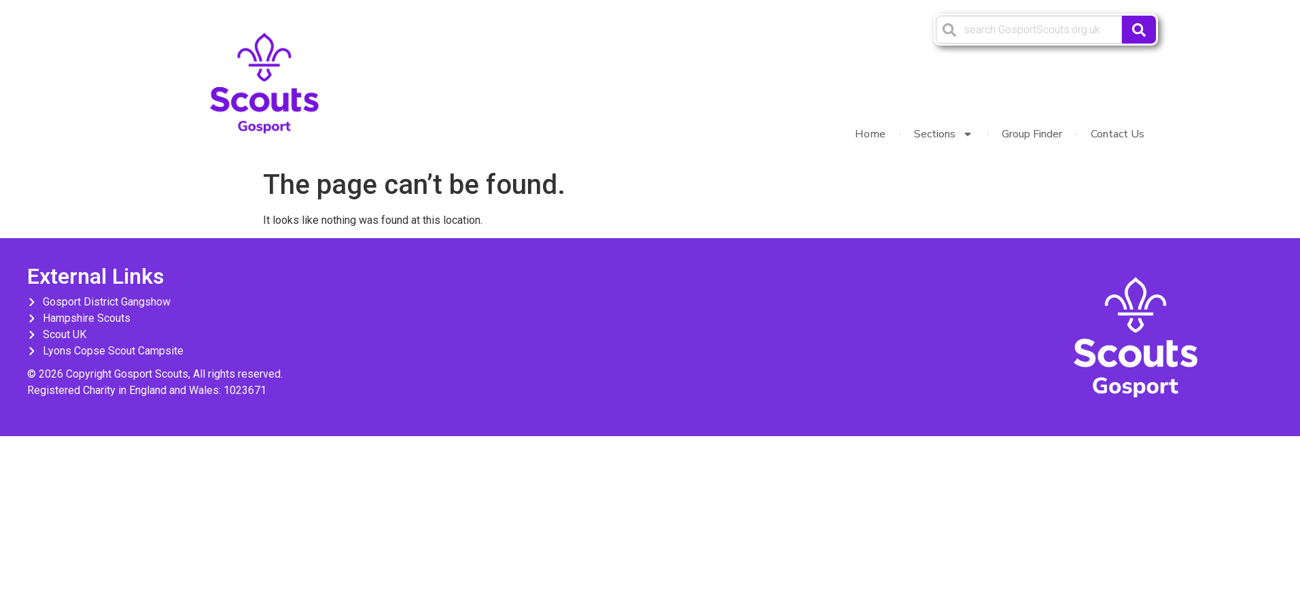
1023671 (245, 390)
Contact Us (1117, 134)
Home (870, 134)
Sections (943, 134)
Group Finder (1032, 134)
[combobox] (1029, 30)
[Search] (1139, 30)
